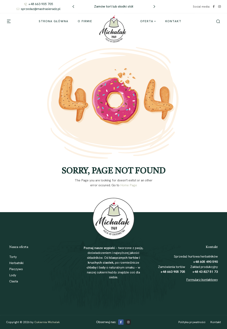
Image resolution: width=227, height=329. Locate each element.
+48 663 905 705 (172, 272)
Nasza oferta (18, 247)
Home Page (128, 185)
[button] (73, 6)
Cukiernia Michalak (47, 322)
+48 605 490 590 (205, 262)
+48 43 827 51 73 (205, 272)
